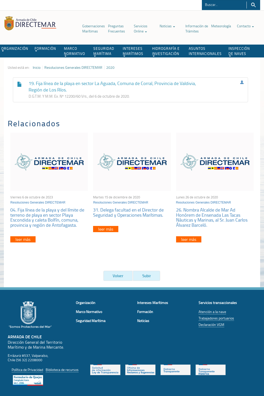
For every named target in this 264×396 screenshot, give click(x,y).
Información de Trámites (196, 28)
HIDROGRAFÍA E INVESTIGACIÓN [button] (166, 51)
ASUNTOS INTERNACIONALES (205, 51)
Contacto (245, 25)
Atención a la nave (212, 311)
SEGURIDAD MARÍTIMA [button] (103, 51)
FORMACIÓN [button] (45, 49)
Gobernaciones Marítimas (93, 28)
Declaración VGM (211, 324)
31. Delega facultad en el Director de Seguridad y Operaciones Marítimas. (128, 212)
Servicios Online (140, 28)
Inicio (36, 67)
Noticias (167, 25)
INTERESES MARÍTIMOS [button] (133, 51)
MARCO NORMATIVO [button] (74, 51)
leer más (22, 239)
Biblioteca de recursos (62, 369)
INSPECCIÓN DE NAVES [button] (239, 51)
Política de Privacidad (27, 369)
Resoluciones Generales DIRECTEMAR (73, 67)
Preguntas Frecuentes (116, 28)
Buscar (253, 5)
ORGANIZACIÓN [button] (14, 49)
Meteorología (221, 25)
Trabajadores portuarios (216, 318)
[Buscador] (224, 4)
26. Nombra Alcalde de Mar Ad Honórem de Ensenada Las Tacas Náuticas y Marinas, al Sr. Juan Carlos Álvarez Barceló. (212, 217)
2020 (110, 67)
